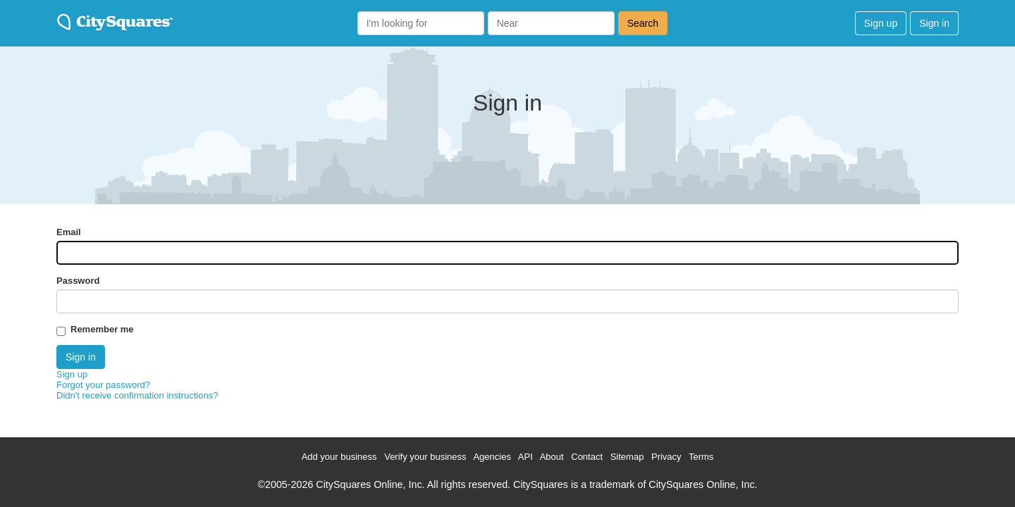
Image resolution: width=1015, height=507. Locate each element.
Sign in (934, 23)
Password (77, 280)
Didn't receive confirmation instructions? (137, 395)
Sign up (880, 23)
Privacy (666, 456)
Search (642, 23)
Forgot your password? (103, 385)
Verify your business (425, 456)
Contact (587, 456)
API (525, 456)
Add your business (339, 456)
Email (68, 232)
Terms (701, 456)
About (552, 456)
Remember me (102, 329)
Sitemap (627, 456)
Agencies (491, 456)
